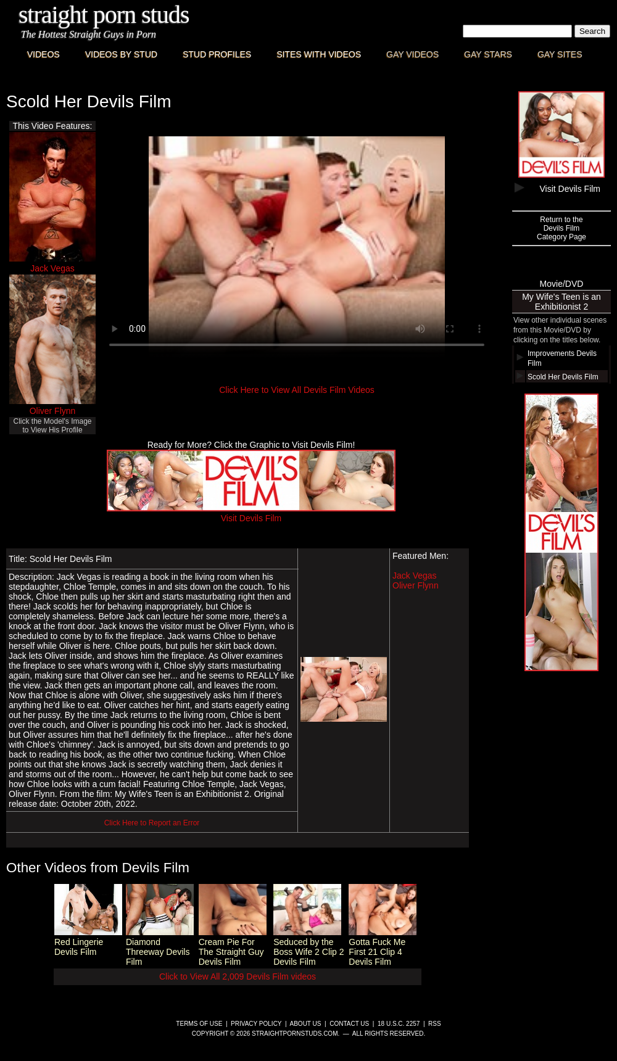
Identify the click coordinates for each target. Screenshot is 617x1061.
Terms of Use (199, 1023)
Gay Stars (488, 54)
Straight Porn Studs (104, 14)
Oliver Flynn (53, 411)
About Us (305, 1023)
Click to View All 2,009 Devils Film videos (237, 976)
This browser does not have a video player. (296, 247)
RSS (434, 1023)
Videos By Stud (121, 54)
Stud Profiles (217, 54)
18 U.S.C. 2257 (399, 1023)
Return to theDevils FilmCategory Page (561, 228)
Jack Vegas (52, 268)
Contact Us (349, 1023)
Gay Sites (559, 54)
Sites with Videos (318, 54)
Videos (43, 54)
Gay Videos (412, 54)
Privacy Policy (256, 1023)
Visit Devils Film (251, 513)
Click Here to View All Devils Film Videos (297, 390)
